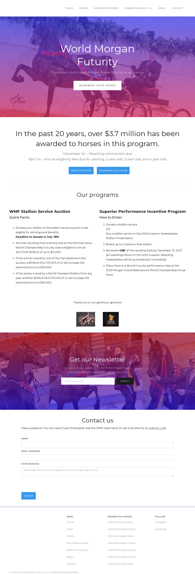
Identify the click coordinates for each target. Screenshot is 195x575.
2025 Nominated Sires (120, 522)
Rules (69, 8)
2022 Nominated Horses (122, 557)
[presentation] (46, 484)
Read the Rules (81, 170)
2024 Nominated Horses (122, 543)
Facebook (160, 529)
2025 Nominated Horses (121, 529)
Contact (178, 8)
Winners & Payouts (77, 550)
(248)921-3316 (157, 428)
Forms (84, 8)
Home (70, 522)
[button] (138, 8)
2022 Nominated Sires (120, 564)
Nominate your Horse (113, 170)
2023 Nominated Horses (122, 550)
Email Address (30, 451)
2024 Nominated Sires (120, 536)
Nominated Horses (106, 8)
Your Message (30, 464)
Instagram (161, 522)
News (162, 8)
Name (24, 438)
